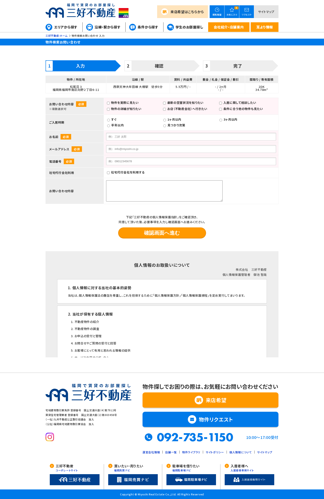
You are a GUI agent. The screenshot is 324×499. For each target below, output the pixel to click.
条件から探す (148, 27)
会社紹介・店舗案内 (229, 27)
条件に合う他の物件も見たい (243, 109)
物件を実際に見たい (124, 102)
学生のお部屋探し (189, 27)
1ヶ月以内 (174, 119)
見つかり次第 (176, 125)
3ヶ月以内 (231, 119)
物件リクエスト (216, 419)
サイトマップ (266, 12)
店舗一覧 (171, 452)
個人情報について (240, 452)
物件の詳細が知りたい (126, 109)
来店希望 (187, 11)
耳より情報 (264, 27)
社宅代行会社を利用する (128, 172)
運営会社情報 (151, 452)
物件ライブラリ (191, 452)
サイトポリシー (215, 452)
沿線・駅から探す (107, 27)
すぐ (113, 119)
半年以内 (117, 125)
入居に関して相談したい (239, 102)
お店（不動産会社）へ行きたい (187, 109)
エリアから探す (65, 27)
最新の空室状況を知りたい (185, 102)
